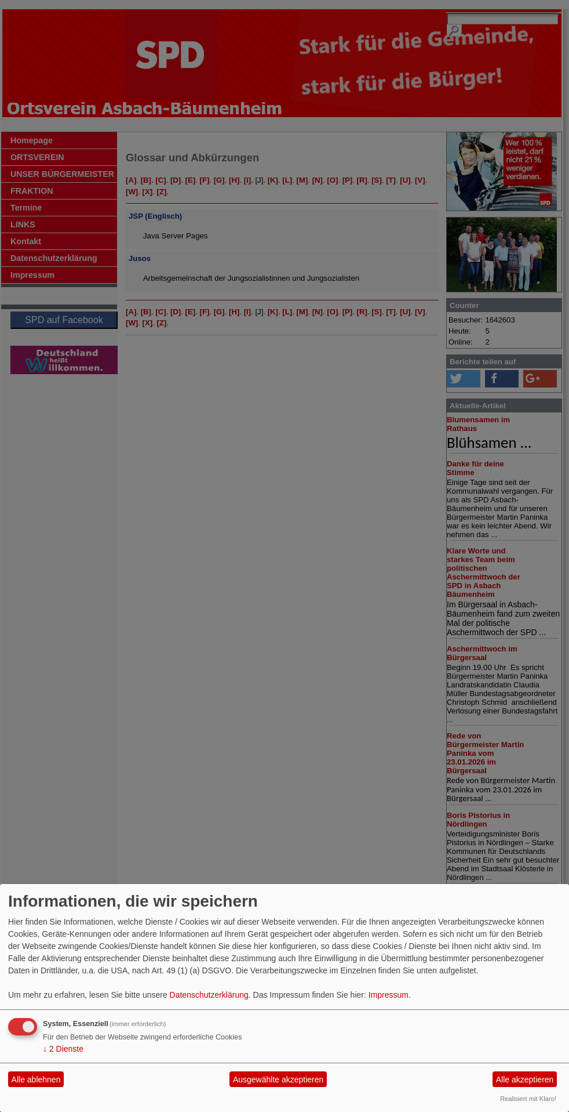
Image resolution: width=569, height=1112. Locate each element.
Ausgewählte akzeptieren (278, 1079)
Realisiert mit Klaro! (528, 1098)
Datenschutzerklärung (209, 994)
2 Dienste (63, 1048)
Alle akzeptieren (525, 1079)
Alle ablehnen (36, 1079)
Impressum (388, 994)
